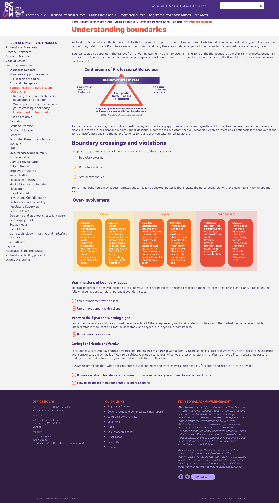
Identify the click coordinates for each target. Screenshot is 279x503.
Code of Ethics (15, 60)
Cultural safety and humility (28, 152)
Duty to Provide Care (23, 161)
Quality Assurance (18, 259)
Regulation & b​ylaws (119, 406)
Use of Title (17, 229)
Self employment (21, 220)
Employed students (22, 170)
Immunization (18, 175)
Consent (15, 134)
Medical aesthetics (22, 179)
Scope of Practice (18, 56)
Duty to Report (19, 166)
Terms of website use (208, 498)
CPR (12, 148)
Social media (18, 224)
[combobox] (240, 6)
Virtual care (17, 241)
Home (75, 21)
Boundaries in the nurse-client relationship (159, 21)
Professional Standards (21, 47)
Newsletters (114, 441)
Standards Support (22, 69)
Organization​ (114, 436)
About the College (194, 6)
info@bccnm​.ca (42, 436)
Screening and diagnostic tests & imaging (37, 215)
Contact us (157, 6)
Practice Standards (19, 51)
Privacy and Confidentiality (27, 197)
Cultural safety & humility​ (122, 416)
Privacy (228, 498)
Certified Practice (21, 125)
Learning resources (124, 21)
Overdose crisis (19, 193)
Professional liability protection (27, 255)
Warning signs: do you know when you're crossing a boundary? (36, 106)
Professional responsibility (27, 202)
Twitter (187, 477)
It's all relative (22, 116)
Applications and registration (25, 250)
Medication (16, 188)
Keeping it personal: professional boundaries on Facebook (35, 97)
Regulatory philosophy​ (120, 431)
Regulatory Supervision (25, 206)
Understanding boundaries (198, 21)
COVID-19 (15, 143)
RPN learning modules (24, 78)
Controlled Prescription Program (31, 139)
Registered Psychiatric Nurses (96, 21)
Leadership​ (113, 421)
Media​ (110, 426)
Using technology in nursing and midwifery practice (38, 235)
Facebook (181, 477)
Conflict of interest (22, 130)
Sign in (173, 6)
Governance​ (114, 411)
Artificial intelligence (23, 83)
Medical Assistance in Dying (28, 184)
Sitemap (240, 498)
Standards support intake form (30, 74)
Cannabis (15, 121)
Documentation (19, 157)
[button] (261, 6)
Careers (111, 446)
